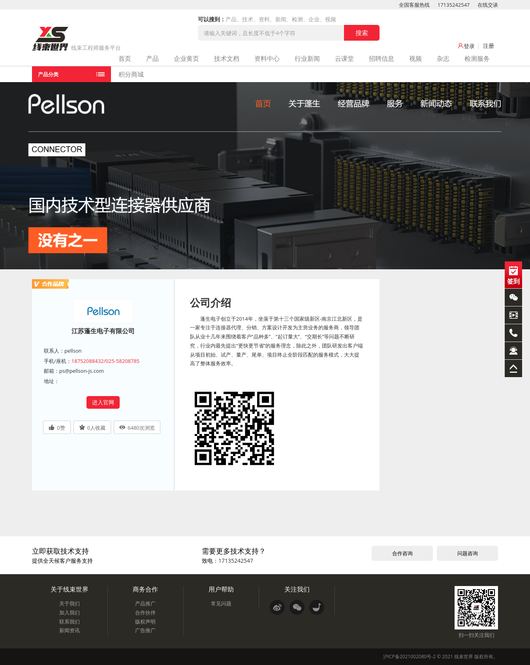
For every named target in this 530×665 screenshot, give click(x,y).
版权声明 (145, 621)
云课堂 (344, 58)
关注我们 (297, 589)
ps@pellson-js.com (81, 370)
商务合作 (145, 589)
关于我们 (69, 603)
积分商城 (131, 74)
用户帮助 (221, 589)
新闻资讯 (69, 630)
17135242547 (454, 4)
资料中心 (267, 58)
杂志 (443, 58)
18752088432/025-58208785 (105, 360)
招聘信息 (381, 58)
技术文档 (226, 58)
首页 (124, 58)
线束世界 (463, 656)
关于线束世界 (69, 589)
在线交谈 (487, 4)
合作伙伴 (145, 612)
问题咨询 (467, 553)
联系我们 (69, 621)
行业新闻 (307, 58)
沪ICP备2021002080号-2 (409, 656)
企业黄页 (186, 58)
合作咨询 (402, 553)
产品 (152, 58)
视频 (415, 58)
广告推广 (145, 630)
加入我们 (69, 612)
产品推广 (145, 603)
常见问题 (221, 603)
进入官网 (103, 402)
